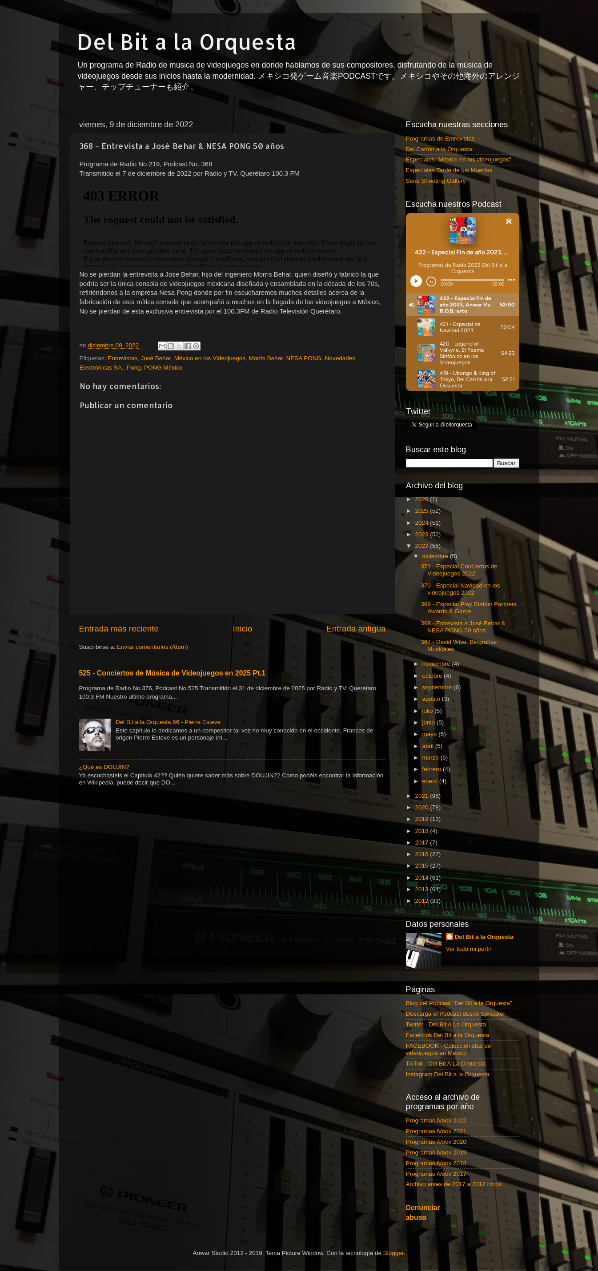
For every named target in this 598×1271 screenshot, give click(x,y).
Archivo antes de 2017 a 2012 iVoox (454, 1184)
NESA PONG (304, 358)
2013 (422, 889)
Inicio (243, 628)
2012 (422, 900)
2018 (422, 831)
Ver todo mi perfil (468, 948)
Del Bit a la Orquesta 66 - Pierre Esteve (168, 722)
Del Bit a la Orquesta (187, 41)
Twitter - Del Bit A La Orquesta (446, 1024)
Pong (134, 367)
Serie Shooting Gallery (436, 180)
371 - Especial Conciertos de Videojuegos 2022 (459, 570)
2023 (422, 534)
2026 (422, 499)
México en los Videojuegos (209, 358)
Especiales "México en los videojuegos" (458, 159)
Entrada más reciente (119, 628)
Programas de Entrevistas (440, 138)
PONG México (163, 367)
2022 (422, 546)
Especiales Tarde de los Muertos (449, 170)
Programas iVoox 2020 (436, 1141)
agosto (432, 699)
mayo (430, 734)
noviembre (437, 663)
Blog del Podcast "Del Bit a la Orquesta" (459, 1003)
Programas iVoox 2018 (436, 1163)
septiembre (438, 687)
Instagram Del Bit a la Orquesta (448, 1074)
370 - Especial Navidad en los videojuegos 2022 (460, 589)
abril (428, 746)
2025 (422, 510)
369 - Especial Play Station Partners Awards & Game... (469, 608)
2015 (422, 865)
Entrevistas (122, 358)
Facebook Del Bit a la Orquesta (448, 1035)
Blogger (393, 1253)
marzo (431, 757)
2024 (422, 522)
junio (429, 722)
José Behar (156, 358)
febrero (432, 769)
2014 (422, 877)
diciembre (436, 556)
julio (428, 711)
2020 (422, 807)
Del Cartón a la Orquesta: (440, 149)
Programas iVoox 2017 (436, 1173)
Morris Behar (266, 358)
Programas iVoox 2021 (436, 1131)
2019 (422, 819)
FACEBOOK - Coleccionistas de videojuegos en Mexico (448, 1049)
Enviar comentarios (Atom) (152, 647)
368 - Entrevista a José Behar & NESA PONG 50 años (463, 627)
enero (430, 781)
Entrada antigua (355, 628)
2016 (422, 854)
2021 (422, 795)
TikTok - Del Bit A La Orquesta (446, 1063)
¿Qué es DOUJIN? (104, 767)
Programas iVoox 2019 (436, 1152)
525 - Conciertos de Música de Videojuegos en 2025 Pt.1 (172, 673)
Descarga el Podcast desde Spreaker (456, 1013)
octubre (433, 675)
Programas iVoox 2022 (436, 1120)
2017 (422, 842)
